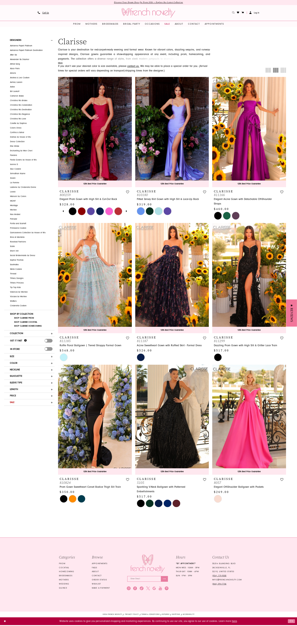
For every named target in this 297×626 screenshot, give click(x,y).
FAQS (94, 568)
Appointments (99, 564)
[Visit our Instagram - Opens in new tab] (129, 589)
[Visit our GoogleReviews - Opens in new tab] (154, 589)
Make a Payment (101, 588)
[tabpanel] (72, 211)
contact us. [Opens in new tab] (133, 66)
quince (63, 588)
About (95, 572)
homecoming (66, 572)
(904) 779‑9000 (219, 576)
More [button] (60, 63)
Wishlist (96, 584)
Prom (62, 564)
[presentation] (49, 341)
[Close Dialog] (5, 622)
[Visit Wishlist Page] (238, 13)
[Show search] (233, 13)
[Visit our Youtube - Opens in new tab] (160, 589)
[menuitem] (43, 13)
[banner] (148, 13)
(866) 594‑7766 (219, 584)
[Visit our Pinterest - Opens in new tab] (166, 589)
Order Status (99, 580)
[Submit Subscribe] (164, 579)
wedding (64, 584)
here (234, 621)
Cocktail (64, 568)
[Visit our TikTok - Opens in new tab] (142, 589)
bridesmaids (65, 576)
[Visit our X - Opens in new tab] (148, 589)
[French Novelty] (147, 564)
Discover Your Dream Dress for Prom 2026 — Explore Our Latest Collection (148, 2)
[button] (243, 13)
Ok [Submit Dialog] (291, 622)
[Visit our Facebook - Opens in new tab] (135, 589)
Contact (97, 576)
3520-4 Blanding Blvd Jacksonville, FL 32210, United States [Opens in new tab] (224, 568)
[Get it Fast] (25, 341)
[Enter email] (147, 579)
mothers (64, 580)
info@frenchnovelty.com (227, 580)
